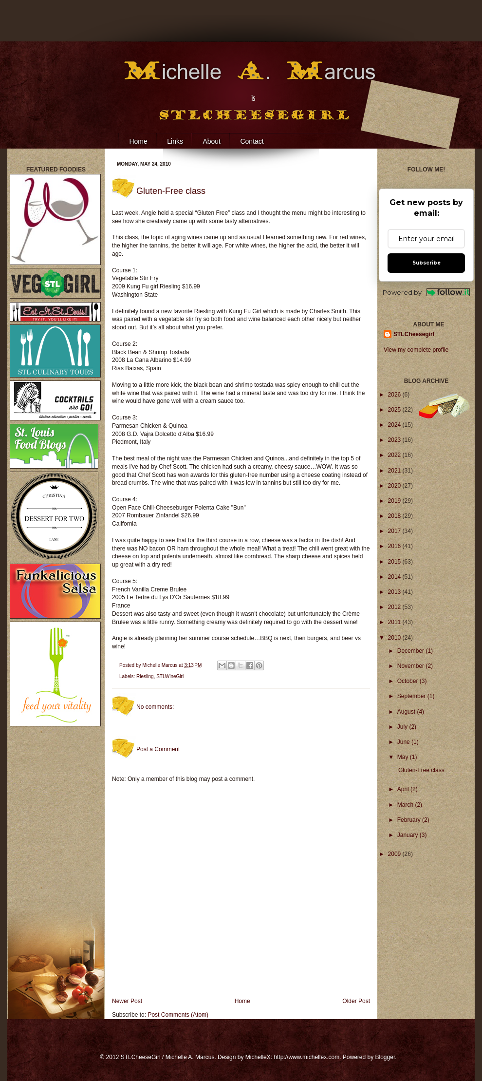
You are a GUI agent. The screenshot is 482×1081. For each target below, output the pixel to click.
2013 (395, 591)
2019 (395, 500)
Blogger (385, 1057)
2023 (395, 439)
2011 (395, 622)
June (404, 742)
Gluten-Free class (421, 770)
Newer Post (127, 1001)
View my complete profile (416, 349)
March (406, 804)
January (408, 835)
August (407, 711)
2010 (395, 637)
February (409, 819)
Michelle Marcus (160, 665)
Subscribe (426, 263)
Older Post (356, 1001)
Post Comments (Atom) (178, 1014)
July (403, 726)
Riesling (145, 676)
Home (138, 141)
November (411, 666)
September (412, 696)
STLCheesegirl (413, 334)
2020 (395, 485)
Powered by (426, 292)
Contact (251, 141)
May (403, 757)
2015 (395, 561)
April (403, 789)
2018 (395, 515)
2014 (395, 576)
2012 (395, 607)
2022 (395, 455)
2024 (395, 424)
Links (175, 141)
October (408, 681)
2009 (395, 854)
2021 (395, 470)
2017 (395, 531)
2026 (395, 394)
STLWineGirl (170, 676)
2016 (395, 546)
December (411, 650)
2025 (395, 409)
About (212, 141)
